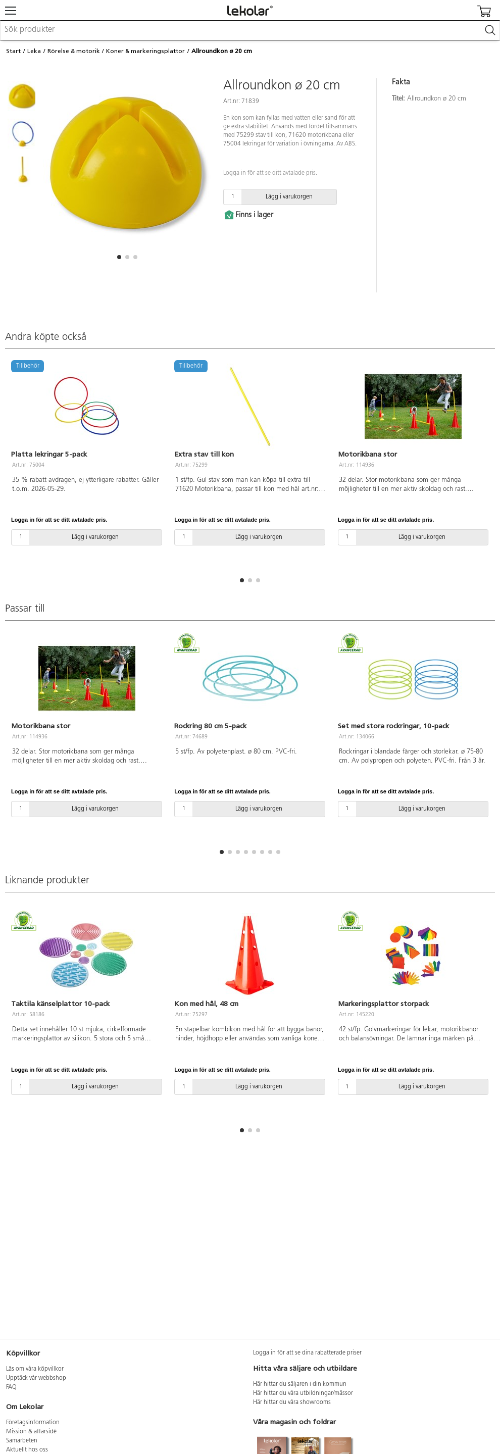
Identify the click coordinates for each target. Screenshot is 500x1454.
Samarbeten (21, 1441)
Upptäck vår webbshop (36, 1378)
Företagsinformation (33, 1423)
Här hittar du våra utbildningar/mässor (303, 1393)
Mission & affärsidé (31, 1432)
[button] (119, 257)
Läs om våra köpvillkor (35, 1369)
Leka (34, 51)
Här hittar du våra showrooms (292, 1402)
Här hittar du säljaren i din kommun (299, 1384)
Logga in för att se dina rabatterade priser (307, 1353)
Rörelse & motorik (73, 51)
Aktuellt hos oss (27, 1450)
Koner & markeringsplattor (145, 51)
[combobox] (250, 30)
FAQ (11, 1387)
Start (13, 51)
